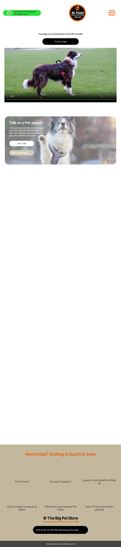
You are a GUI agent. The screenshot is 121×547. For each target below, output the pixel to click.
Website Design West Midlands (58, 544)
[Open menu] (111, 13)
